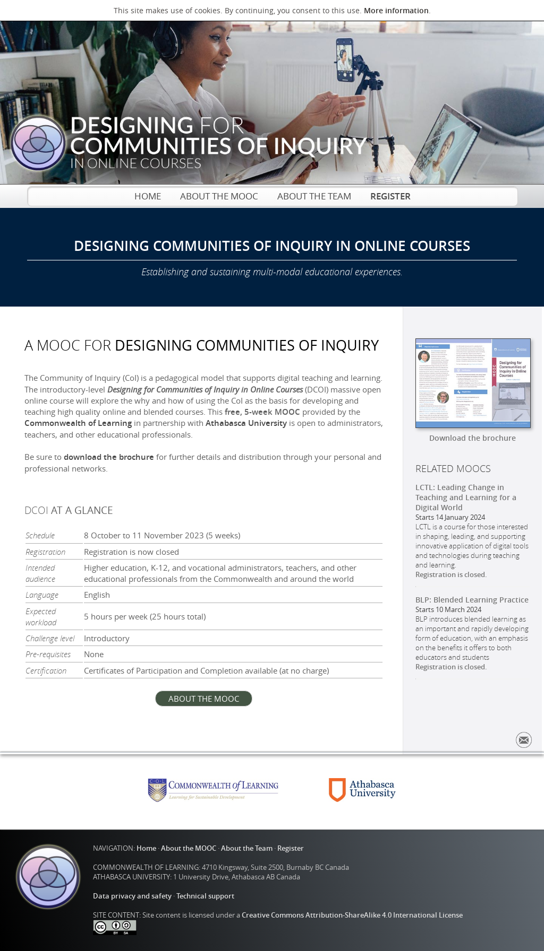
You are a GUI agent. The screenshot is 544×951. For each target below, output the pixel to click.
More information (396, 10)
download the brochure (109, 457)
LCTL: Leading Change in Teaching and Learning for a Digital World (465, 497)
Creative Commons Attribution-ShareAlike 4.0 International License (352, 915)
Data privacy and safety (132, 896)
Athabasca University (246, 423)
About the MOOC (188, 848)
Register (290, 848)
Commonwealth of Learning (78, 423)
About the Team (247, 848)
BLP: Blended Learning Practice (472, 600)
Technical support (205, 896)
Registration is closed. (451, 574)
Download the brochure (472, 438)
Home (146, 848)
